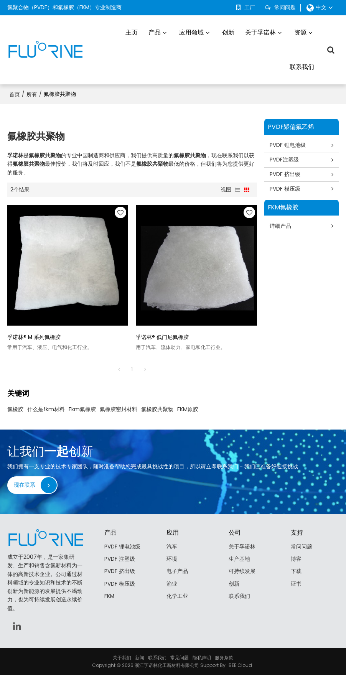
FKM (109, 596)
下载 (296, 571)
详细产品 (280, 226)
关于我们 (122, 657)
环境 (171, 559)
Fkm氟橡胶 (82, 409)
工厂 (249, 7)
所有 (31, 94)
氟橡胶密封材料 (118, 409)
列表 (237, 190)
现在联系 (24, 485)
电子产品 (177, 571)
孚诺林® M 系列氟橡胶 (34, 337)
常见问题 (179, 657)
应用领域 (191, 32)
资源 (300, 32)
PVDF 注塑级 (119, 559)
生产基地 (239, 559)
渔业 (171, 584)
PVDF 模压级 (285, 189)
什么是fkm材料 (46, 409)
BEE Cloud (240, 665)
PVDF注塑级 (284, 159)
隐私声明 (202, 657)
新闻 (139, 657)
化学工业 (177, 596)
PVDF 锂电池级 (288, 145)
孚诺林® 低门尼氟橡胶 (162, 337)
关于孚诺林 (260, 32)
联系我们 (302, 67)
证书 (296, 584)
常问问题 (285, 7)
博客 (296, 559)
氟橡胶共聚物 (157, 409)
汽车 (171, 546)
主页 (131, 32)
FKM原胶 (187, 409)
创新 (228, 32)
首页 (14, 94)
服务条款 (224, 657)
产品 (154, 32)
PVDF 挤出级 (285, 174)
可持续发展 (242, 571)
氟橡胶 (15, 409)
